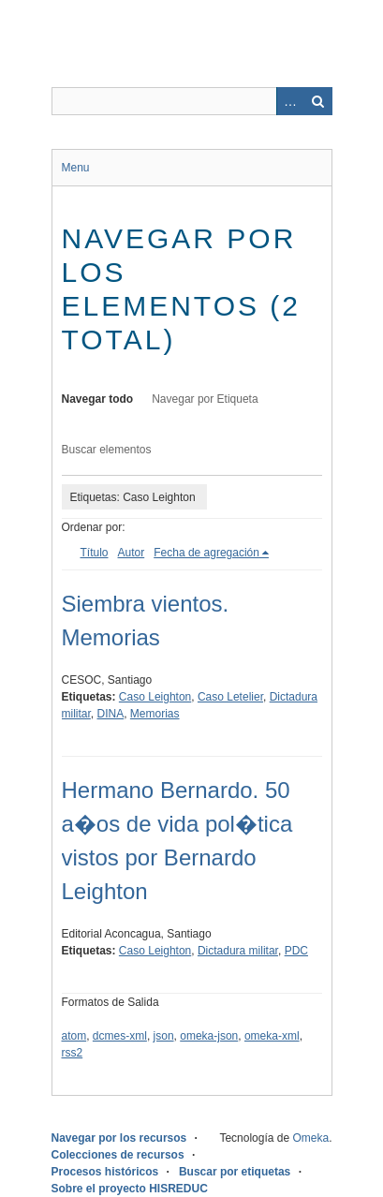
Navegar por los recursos (119, 1138)
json (164, 1035)
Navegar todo (98, 399)
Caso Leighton (155, 696)
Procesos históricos (105, 1171)
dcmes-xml (120, 1035)
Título (95, 552)
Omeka (310, 1138)
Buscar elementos (107, 449)
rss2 (72, 1052)
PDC (296, 950)
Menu (76, 167)
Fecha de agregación (206, 552)
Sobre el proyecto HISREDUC (130, 1188)
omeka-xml (272, 1035)
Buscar (318, 101)
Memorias (155, 713)
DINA (111, 713)
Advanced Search (290, 101)
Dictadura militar (238, 950)
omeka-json (209, 1035)
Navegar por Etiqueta (205, 399)
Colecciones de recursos (118, 1154)
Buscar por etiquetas (234, 1171)
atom (74, 1035)
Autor (131, 552)
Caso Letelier (230, 696)
